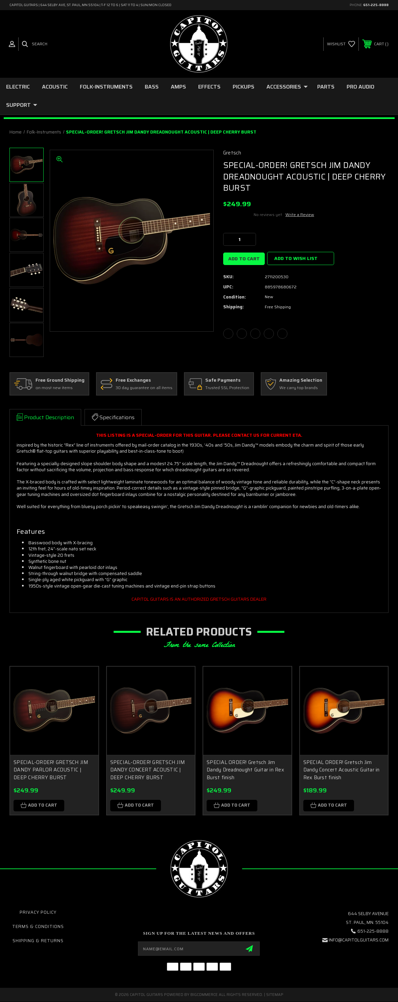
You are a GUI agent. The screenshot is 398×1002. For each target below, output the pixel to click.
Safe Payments (222, 380)
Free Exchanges (133, 380)
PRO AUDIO (360, 86)
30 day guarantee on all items (144, 388)
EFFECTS (209, 86)
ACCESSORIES (287, 86)
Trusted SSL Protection (227, 388)
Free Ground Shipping (60, 380)
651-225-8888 (376, 4)
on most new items (54, 388)
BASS (152, 86)
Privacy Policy (38, 912)
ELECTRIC (18, 86)
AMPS (178, 86)
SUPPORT (21, 105)
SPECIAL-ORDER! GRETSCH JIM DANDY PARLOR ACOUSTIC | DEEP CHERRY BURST (51, 770)
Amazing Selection (300, 380)
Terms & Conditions (38, 926)
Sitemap (274, 995)
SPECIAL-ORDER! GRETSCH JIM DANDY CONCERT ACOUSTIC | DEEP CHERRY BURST (147, 770)
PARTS (325, 86)
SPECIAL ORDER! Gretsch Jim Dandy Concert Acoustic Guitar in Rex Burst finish (341, 770)
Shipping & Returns (38, 941)
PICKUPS (243, 86)
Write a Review (299, 214)
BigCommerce (204, 995)
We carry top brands (298, 388)
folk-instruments (106, 86)
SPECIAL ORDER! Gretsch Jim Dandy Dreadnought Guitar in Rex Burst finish (245, 770)
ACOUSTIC (55, 86)
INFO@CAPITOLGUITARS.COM (359, 940)
